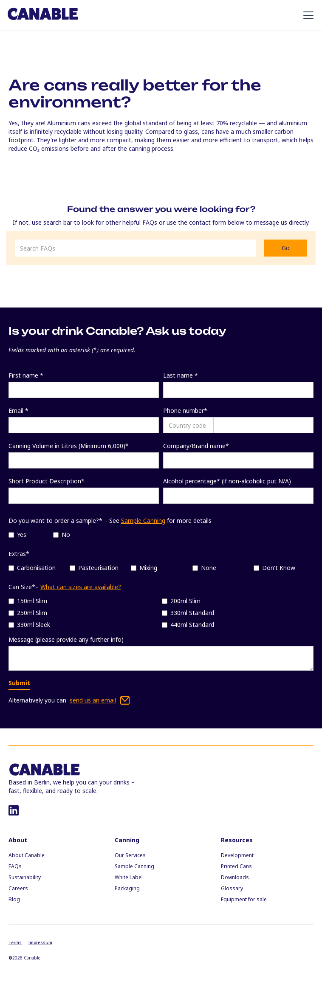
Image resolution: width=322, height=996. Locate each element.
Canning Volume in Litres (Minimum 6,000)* (68, 446)
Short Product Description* (46, 481)
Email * (18, 410)
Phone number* (185, 410)
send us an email (93, 700)
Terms (15, 942)
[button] (306, 15)
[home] (43, 15)
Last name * (180, 375)
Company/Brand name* (196, 446)
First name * (25, 375)
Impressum (40, 942)
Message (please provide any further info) (66, 639)
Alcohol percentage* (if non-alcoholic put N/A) (227, 481)
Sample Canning (143, 520)
